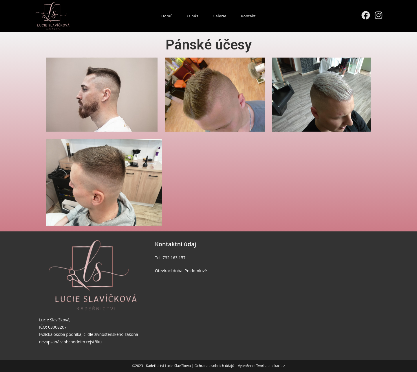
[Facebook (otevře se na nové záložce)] (365, 15)
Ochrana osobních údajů (215, 365)
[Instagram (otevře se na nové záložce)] (378, 15)
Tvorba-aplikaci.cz (270, 365)
